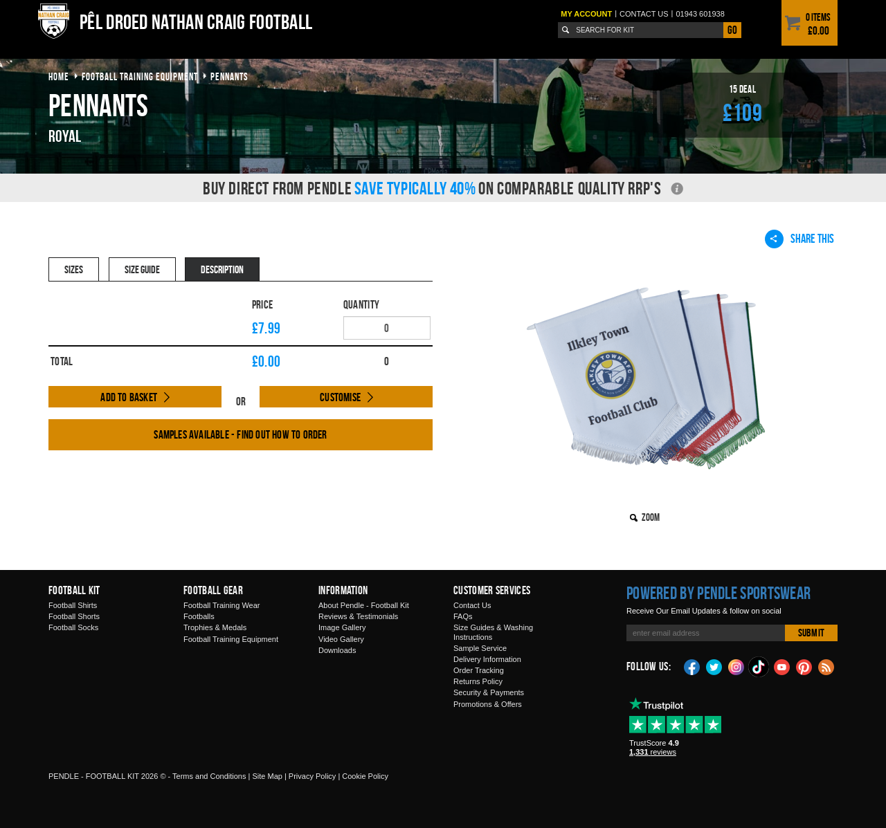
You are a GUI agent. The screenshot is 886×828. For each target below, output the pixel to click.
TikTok (759, 666)
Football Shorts (74, 616)
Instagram (736, 666)
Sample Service (480, 648)
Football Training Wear (221, 605)
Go (732, 30)
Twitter (714, 666)
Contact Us (472, 605)
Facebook (692, 666)
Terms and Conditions (209, 776)
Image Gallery (341, 627)
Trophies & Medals (214, 627)
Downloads (337, 650)
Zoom (651, 517)
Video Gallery (341, 639)
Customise (340, 397)
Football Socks (73, 627)
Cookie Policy (365, 776)
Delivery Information (487, 659)
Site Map (267, 776)
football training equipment (140, 76)
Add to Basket (128, 397)
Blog (826, 666)
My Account (586, 14)
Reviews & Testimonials (358, 616)
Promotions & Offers (487, 704)
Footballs (199, 616)
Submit (811, 632)
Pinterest (804, 666)
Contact (644, 14)
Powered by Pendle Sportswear (718, 593)
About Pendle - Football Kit (363, 605)
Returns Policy (478, 681)
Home (58, 76)
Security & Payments (488, 692)
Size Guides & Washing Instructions (493, 632)
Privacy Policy (312, 776)
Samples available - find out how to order (240, 434)
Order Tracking (478, 670)
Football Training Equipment (230, 639)
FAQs (463, 616)
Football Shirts (72, 605)
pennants (229, 76)
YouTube (782, 666)
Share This (799, 238)
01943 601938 (700, 14)
